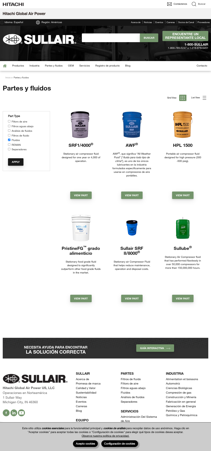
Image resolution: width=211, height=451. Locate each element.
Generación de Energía (181, 378)
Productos (18, 65)
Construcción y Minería (181, 369)
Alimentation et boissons (182, 351)
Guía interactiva (155, 320)
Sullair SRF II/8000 (131, 241)
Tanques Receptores (134, 421)
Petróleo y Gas (175, 382)
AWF (132, 145)
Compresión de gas (178, 365)
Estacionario (84, 398)
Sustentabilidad (86, 365)
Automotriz (173, 355)
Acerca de (135, 22)
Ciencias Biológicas (179, 360)
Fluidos (16, 140)
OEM (71, 65)
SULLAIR (83, 346)
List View (198, 98)
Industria (34, 65)
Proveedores (204, 22)
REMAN (16, 144)
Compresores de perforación (139, 416)
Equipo (82, 392)
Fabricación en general (181, 373)
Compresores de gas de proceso (136, 410)
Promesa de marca (88, 355)
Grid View (176, 98)
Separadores (19, 149)
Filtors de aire (19, 121)
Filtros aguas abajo (22, 126)
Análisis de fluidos (22, 130)
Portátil (80, 402)
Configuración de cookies (119, 443)
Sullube (183, 238)
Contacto (202, 65)
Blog (127, 65)
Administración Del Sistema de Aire (139, 391)
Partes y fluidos (54, 65)
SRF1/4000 (81, 145)
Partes (127, 346)
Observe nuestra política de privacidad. (105, 435)
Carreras (171, 22)
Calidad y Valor (85, 360)
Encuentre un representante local (185, 36)
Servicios (84, 65)
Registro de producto (107, 65)
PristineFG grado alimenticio (81, 241)
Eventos (159, 22)
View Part (81, 185)
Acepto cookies (85, 443)
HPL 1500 (182, 145)
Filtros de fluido (20, 135)
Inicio (8, 77)
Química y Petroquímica (181, 387)
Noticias (148, 22)
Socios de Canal (186, 22)
